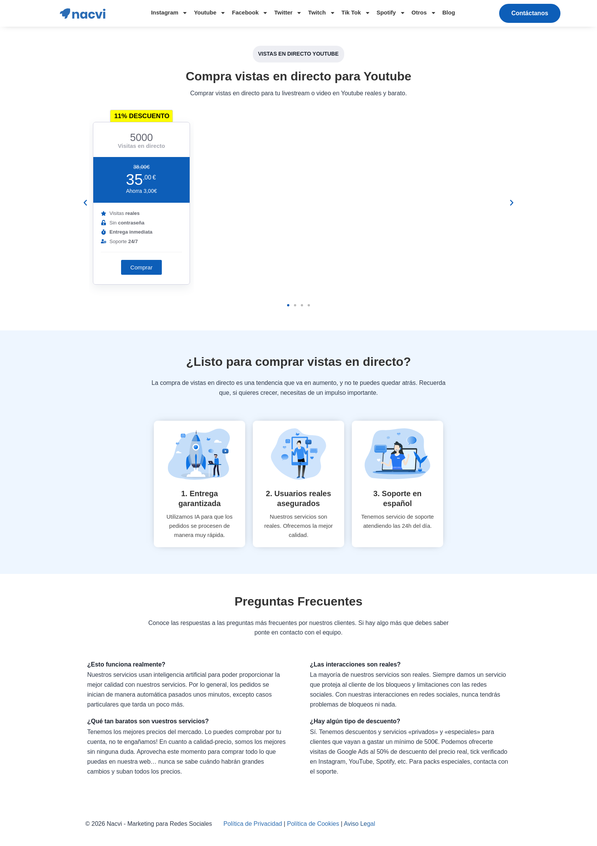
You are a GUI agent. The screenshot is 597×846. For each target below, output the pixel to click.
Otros (424, 12)
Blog (448, 12)
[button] (529, 13)
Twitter (288, 12)
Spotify (391, 12)
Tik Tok (356, 12)
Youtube (210, 12)
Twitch (321, 12)
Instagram (169, 12)
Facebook (250, 12)
